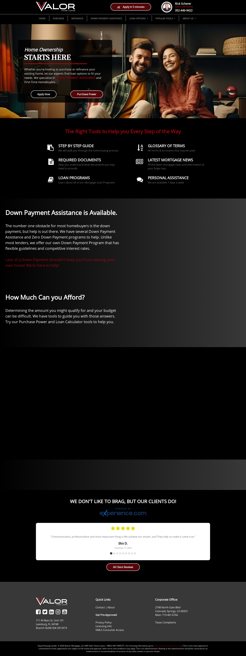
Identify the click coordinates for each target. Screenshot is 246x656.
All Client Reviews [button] (123, 567)
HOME (42, 18)
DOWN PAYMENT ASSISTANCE (106, 18)
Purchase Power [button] (86, 94)
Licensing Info (104, 626)
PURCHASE (58, 18)
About (111, 607)
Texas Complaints (165, 622)
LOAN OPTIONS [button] (137, 18)
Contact (100, 607)
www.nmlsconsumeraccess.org (167, 645)
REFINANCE (77, 18)
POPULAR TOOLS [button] (164, 18)
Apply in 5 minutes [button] (130, 7)
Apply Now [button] (43, 94)
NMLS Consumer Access (110, 630)
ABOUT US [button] (188, 18)
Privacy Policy (104, 622)
